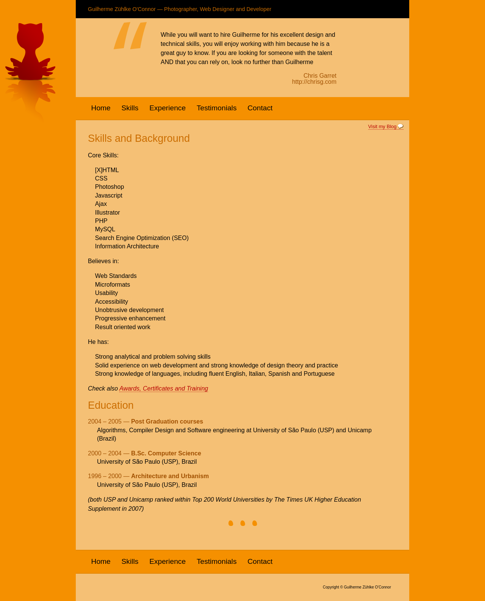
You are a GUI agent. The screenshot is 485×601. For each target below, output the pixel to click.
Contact (259, 108)
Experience (167, 108)
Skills (130, 108)
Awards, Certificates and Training (163, 388)
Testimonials (217, 108)
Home (101, 108)
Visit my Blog (382, 126)
